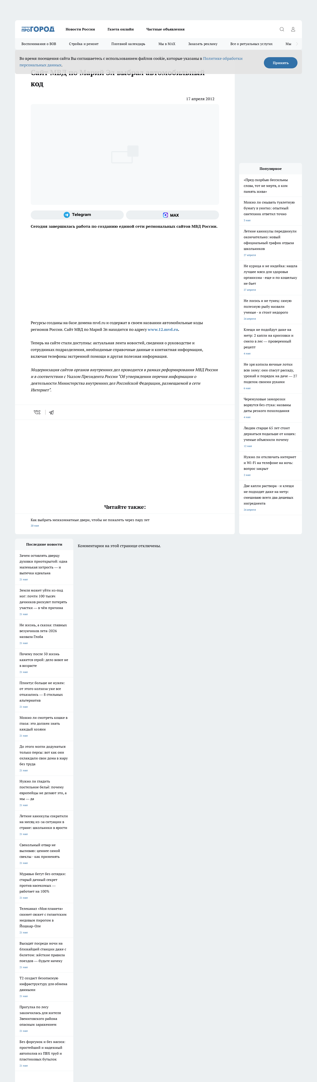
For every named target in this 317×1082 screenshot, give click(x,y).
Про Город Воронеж (143, 898)
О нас (18, 936)
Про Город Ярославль (105, 898)
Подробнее (133, 1010)
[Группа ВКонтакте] (211, 905)
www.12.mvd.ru (163, 329)
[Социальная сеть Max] (172, 214)
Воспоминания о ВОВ (39, 44)
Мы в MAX (166, 44)
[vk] (37, 412)
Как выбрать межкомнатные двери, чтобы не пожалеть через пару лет (125, 523)
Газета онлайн (121, 29)
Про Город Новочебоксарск (71, 898)
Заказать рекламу (202, 44)
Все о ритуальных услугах (251, 44)
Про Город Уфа (139, 904)
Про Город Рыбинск (104, 904)
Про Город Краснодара (106, 914)
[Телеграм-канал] (77, 214)
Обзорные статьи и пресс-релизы (149, 930)
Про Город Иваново (181, 898)
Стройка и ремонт (83, 44)
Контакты (78, 936)
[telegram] (52, 412)
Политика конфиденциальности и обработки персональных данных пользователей (67, 1017)
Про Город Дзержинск (29, 914)
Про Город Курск (64, 904)
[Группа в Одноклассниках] (222, 905)
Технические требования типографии (95, 930)
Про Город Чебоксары (29, 898)
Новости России (80, 29)
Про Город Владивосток (69, 914)
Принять (281, 63)
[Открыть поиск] (281, 29)
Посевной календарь (128, 44)
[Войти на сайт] (293, 29)
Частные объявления (165, 29)
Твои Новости (24, 904)
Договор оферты (25, 930)
